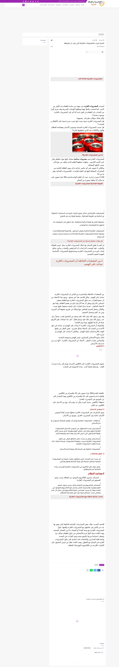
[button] (94, 570)
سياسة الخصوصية (77, 1)
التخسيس (67, 5)
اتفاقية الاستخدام (61, 1)
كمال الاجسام (47, 5)
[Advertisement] (59, 20)
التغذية (78, 5)
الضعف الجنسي (39, 5)
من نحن (66, 1)
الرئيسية (97, 40)
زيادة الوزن (73, 5)
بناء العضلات (54, 5)
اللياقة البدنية (61, 5)
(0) (47, 46)
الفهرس (55, 1)
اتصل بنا (70, 1)
